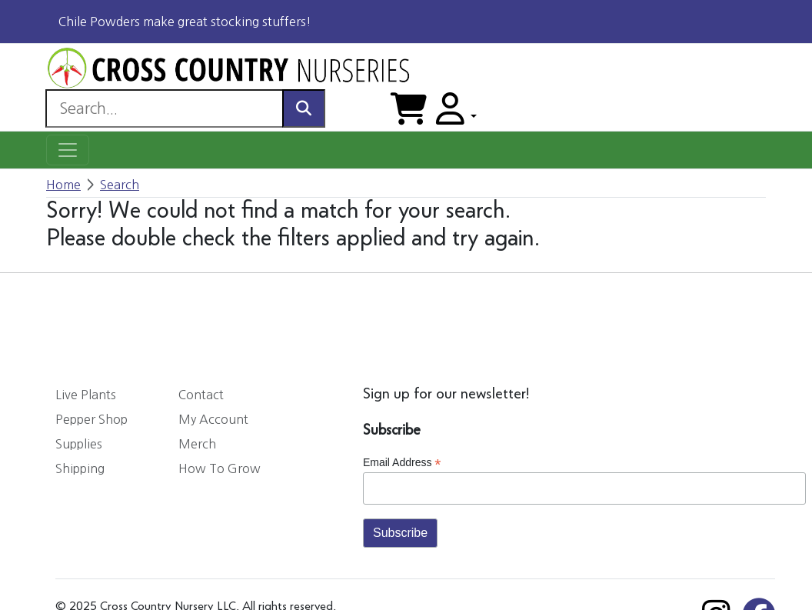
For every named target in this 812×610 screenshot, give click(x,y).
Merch (197, 444)
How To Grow (219, 468)
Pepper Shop (91, 419)
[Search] (164, 108)
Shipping (80, 468)
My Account (213, 419)
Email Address (402, 462)
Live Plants (85, 394)
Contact (201, 394)
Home (63, 184)
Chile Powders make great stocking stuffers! (184, 21)
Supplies (78, 444)
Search (119, 184)
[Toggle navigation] (67, 150)
